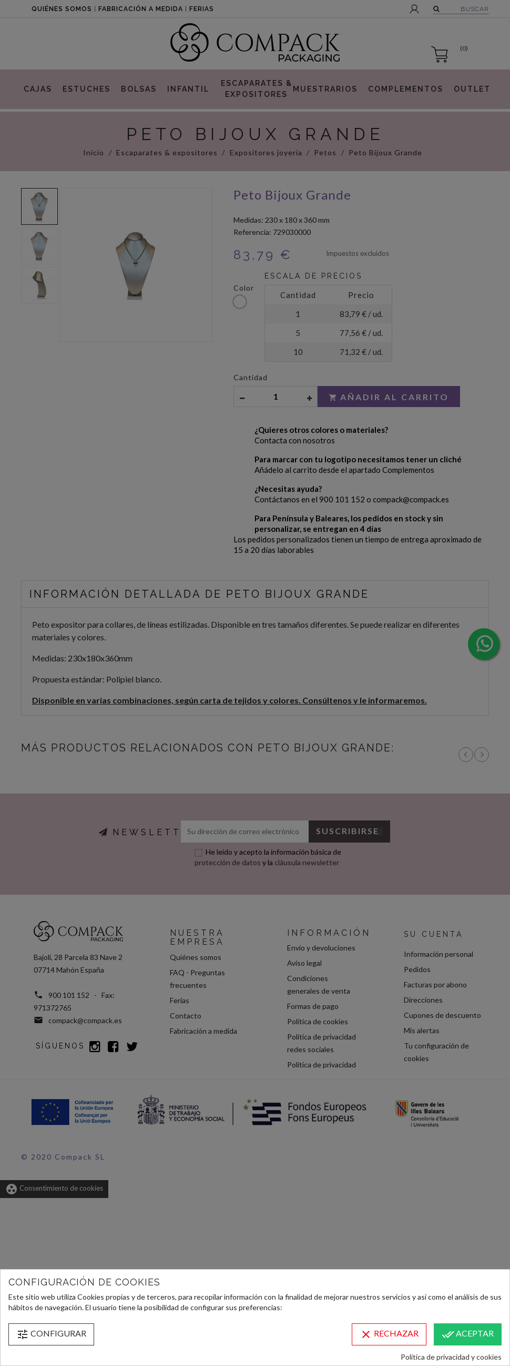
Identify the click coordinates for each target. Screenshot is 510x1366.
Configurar (51, 1334)
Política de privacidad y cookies (451, 1356)
